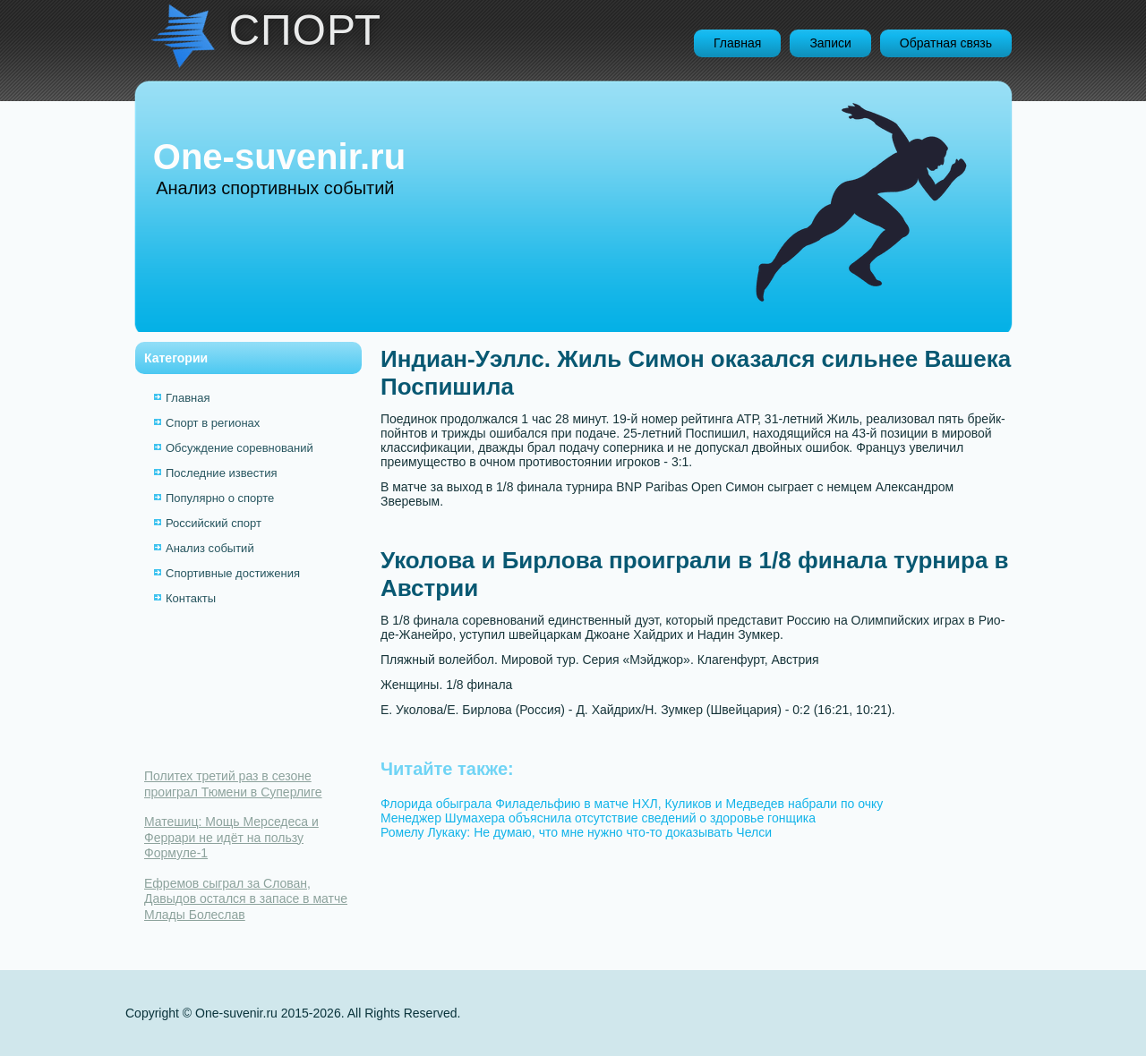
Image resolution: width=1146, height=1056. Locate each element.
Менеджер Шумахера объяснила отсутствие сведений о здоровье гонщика (598, 818)
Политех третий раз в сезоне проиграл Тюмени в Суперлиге (233, 784)
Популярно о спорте (220, 498)
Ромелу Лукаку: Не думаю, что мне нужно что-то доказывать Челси (576, 832)
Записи (830, 43)
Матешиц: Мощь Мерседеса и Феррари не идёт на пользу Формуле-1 (231, 837)
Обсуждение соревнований (239, 448)
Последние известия (221, 473)
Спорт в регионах (213, 423)
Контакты (191, 598)
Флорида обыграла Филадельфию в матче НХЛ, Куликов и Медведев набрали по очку (632, 803)
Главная (737, 43)
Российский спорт (213, 523)
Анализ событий (210, 548)
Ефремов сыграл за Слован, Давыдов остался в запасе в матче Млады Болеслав (245, 899)
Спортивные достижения (233, 573)
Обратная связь (946, 43)
